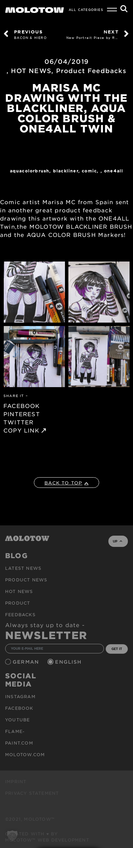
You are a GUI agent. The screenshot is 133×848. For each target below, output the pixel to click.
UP (117, 541)
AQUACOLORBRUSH (30, 170)
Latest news (23, 568)
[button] (12, 835)
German (27, 662)
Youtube (17, 719)
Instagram (20, 696)
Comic (89, 170)
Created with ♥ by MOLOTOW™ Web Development (47, 837)
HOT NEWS (31, 70)
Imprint (15, 781)
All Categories (86, 10)
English (69, 662)
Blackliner (65, 170)
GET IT (116, 649)
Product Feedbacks (91, 70)
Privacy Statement (32, 793)
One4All (113, 170)
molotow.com (25, 754)
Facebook (19, 708)
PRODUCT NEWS (26, 579)
